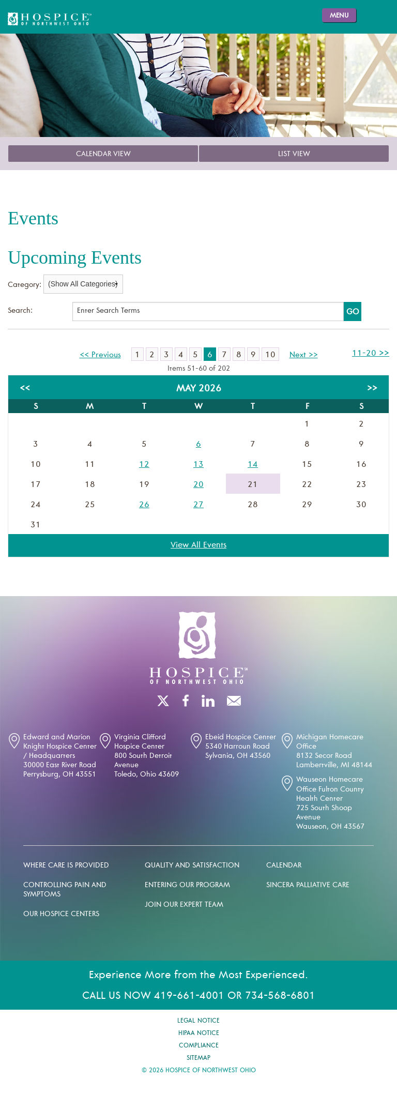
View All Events (198, 545)
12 (144, 465)
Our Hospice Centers (61, 914)
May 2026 (198, 389)
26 (144, 505)
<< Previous (100, 355)
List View (294, 154)
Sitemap (198, 1058)
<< (25, 389)
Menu (339, 16)
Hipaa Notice (198, 1033)
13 (198, 465)
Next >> (303, 355)
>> (372, 389)
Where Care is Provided (66, 866)
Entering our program (187, 885)
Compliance (199, 1046)
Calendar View (103, 154)
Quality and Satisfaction (192, 866)
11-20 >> (370, 353)
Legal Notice (198, 1021)
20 (198, 485)
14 (253, 465)
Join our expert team (184, 905)
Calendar (283, 866)
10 (270, 355)
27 (198, 505)
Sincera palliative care (307, 885)
